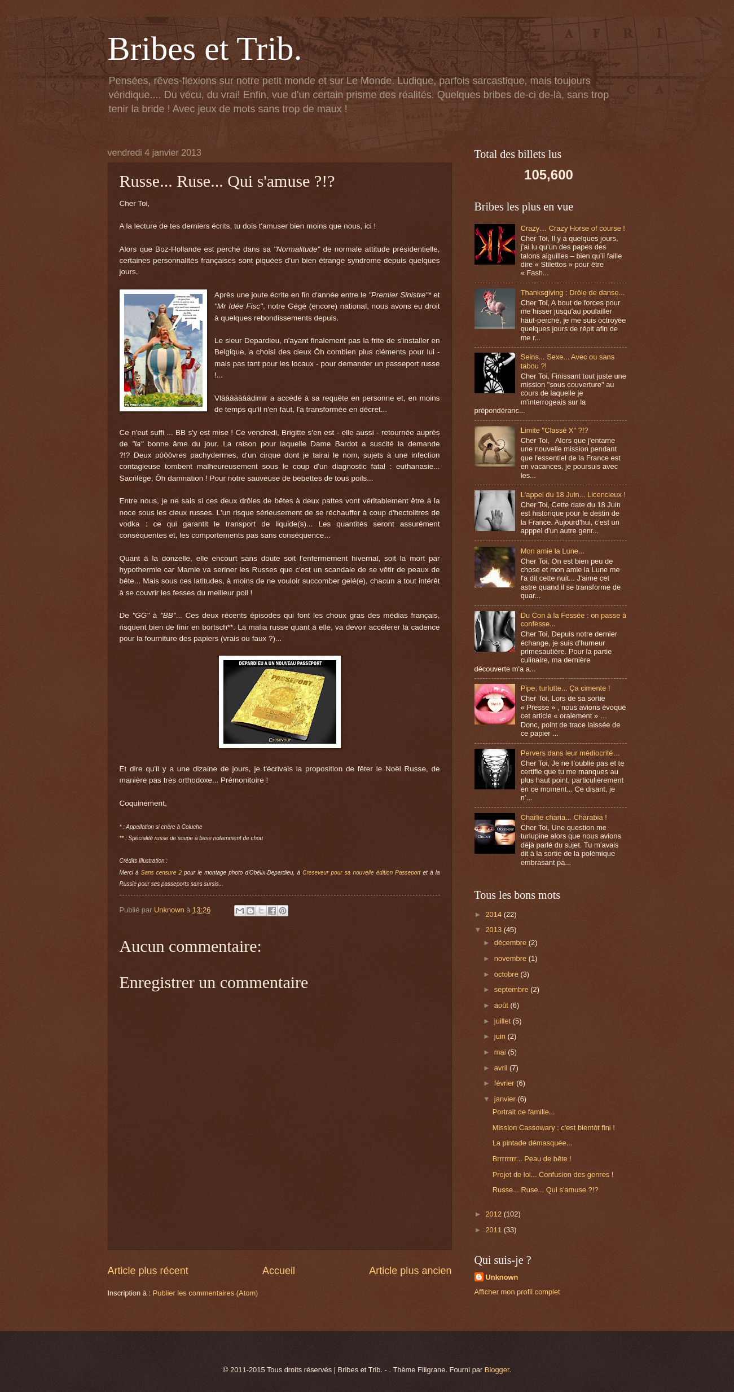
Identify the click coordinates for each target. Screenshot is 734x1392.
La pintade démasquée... (533, 1143)
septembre (512, 989)
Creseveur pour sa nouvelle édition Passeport (362, 873)
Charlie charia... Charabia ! (564, 817)
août (502, 1005)
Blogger (497, 1369)
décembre (511, 942)
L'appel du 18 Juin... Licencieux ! (573, 494)
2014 (494, 914)
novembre (511, 958)
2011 (494, 1230)
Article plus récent (148, 1270)
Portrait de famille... (524, 1112)
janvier (506, 1099)
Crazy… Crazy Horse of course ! (573, 228)
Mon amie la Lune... (552, 551)
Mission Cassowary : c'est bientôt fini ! (554, 1127)
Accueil (278, 1270)
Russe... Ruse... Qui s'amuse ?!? (546, 1189)
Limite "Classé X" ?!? (554, 430)
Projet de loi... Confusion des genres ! (553, 1174)
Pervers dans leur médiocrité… (571, 753)
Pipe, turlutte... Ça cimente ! (565, 688)
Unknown (502, 1277)
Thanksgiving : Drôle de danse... (573, 292)
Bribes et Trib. (205, 48)
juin (501, 1036)
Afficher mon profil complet (517, 1292)
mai (501, 1052)
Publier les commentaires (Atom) (205, 1293)
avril (501, 1068)
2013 (494, 929)
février (505, 1083)
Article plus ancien (410, 1270)
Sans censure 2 (161, 873)
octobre (507, 974)
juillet (503, 1021)
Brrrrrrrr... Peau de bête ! (532, 1158)
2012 (494, 1214)
